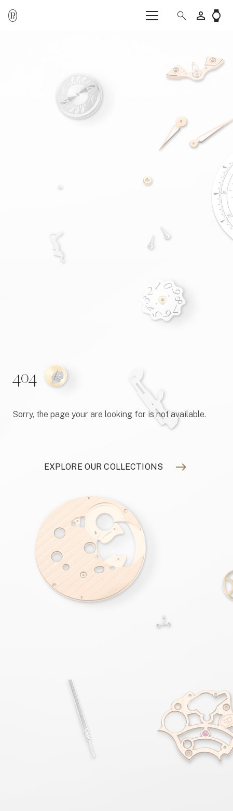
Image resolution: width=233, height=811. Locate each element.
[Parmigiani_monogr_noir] (12, 15)
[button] (177, 15)
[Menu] (152, 16)
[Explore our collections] (103, 467)
